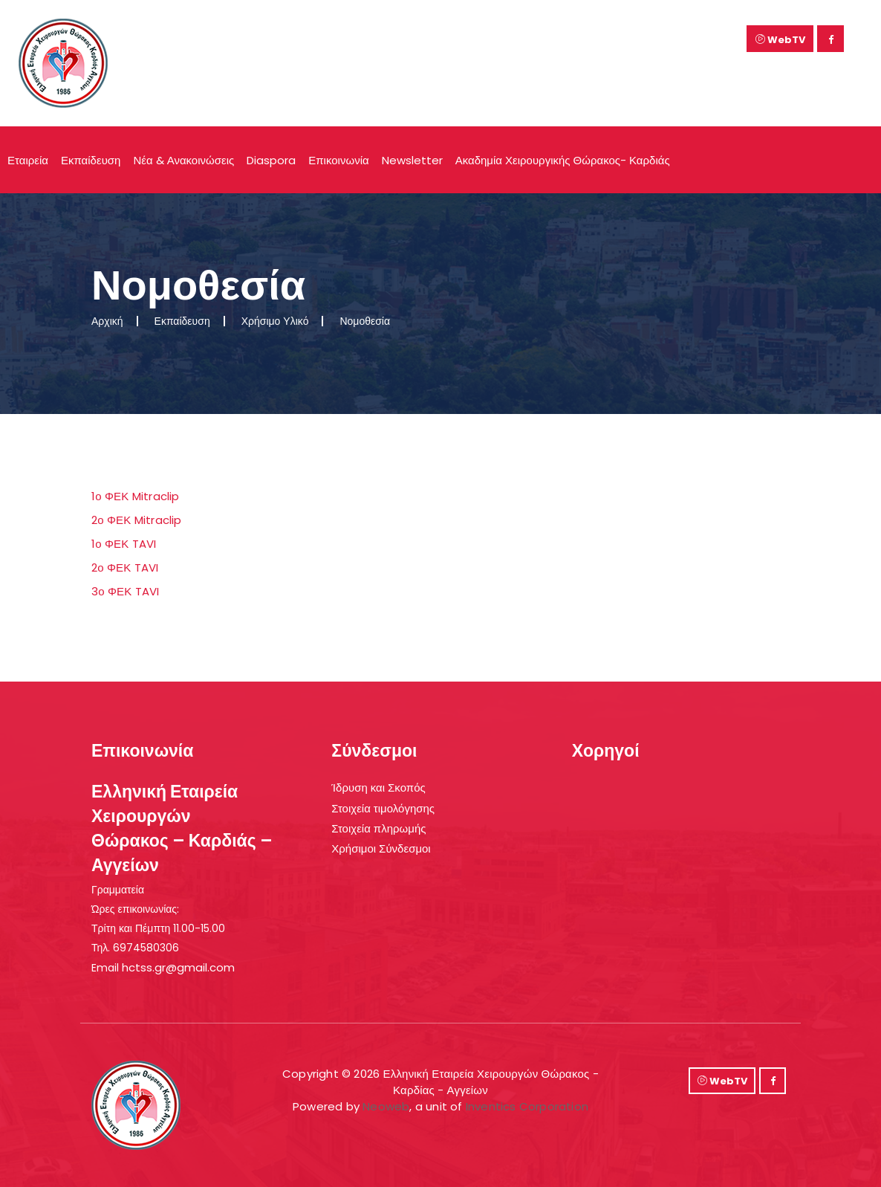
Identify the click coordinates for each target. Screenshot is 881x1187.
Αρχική (107, 321)
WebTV (780, 40)
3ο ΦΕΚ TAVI (125, 591)
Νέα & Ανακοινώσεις (183, 160)
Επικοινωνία (338, 160)
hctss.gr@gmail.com (178, 967)
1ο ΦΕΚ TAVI (124, 544)
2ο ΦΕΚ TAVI (125, 567)
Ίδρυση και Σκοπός (378, 787)
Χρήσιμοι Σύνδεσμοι (380, 848)
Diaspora (271, 160)
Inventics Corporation (527, 1106)
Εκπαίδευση (91, 160)
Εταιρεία (27, 160)
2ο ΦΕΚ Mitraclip (136, 520)
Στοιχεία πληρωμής (378, 828)
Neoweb (386, 1106)
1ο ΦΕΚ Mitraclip (135, 496)
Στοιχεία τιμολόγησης (383, 808)
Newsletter (412, 160)
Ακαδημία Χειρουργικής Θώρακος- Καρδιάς (562, 160)
